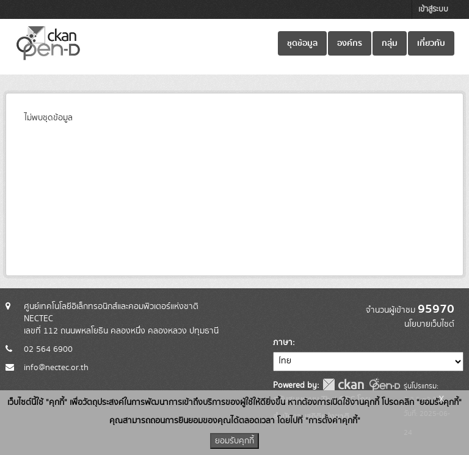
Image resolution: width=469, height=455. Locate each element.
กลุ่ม (390, 43)
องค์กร (349, 43)
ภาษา (283, 343)
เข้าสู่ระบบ (433, 9)
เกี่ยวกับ (431, 43)
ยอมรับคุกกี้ (234, 441)
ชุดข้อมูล (302, 43)
